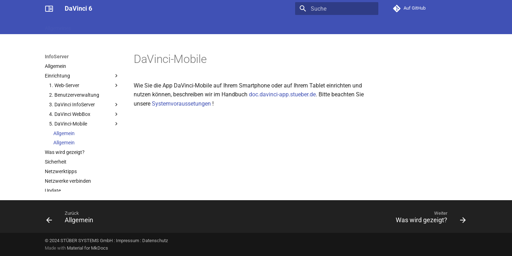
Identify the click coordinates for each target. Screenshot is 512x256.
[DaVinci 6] (49, 8)
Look (281, 26)
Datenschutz (155, 240)
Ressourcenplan (250, 26)
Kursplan (214, 26)
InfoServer (367, 26)
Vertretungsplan (177, 26)
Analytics (337, 26)
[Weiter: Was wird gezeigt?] (428, 219)
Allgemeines (58, 26)
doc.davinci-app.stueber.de (282, 94)
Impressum (127, 240)
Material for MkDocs (87, 248)
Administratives (97, 26)
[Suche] (336, 8)
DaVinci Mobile (403, 26)
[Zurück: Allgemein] (72, 219)
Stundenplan (137, 26)
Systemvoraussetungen (181, 103)
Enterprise (307, 26)
